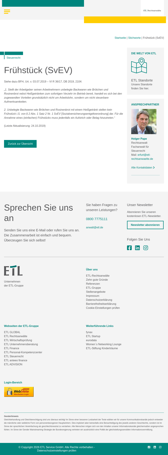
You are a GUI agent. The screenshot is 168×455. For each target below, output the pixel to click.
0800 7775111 (97, 219)
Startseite (120, 37)
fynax (89, 332)
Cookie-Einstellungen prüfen (103, 307)
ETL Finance (11, 348)
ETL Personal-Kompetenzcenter (23, 352)
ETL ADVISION (13, 364)
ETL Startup (93, 336)
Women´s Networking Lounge (103, 344)
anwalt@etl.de (94, 227)
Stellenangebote (96, 291)
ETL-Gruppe (93, 287)
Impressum (92, 295)
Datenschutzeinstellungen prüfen (56, 450)
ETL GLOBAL (12, 332)
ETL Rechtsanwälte (15, 336)
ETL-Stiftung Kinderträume (102, 348)
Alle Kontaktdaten (143, 167)
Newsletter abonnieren (145, 224)
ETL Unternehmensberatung (21, 344)
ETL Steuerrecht (14, 356)
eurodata (91, 340)
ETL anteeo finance (15, 360)
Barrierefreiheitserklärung (101, 303)
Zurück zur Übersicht (20, 143)
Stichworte (134, 37)
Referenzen (93, 283)
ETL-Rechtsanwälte (98, 275)
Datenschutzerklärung (99, 299)
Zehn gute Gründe (97, 279)
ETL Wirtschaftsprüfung (18, 340)
